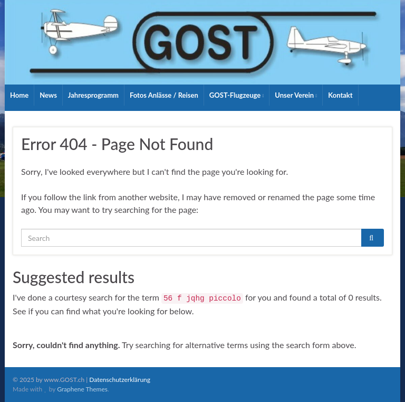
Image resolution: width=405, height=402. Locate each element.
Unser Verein (296, 95)
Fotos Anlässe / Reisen (164, 95)
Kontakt (340, 95)
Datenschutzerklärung (119, 380)
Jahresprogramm (93, 95)
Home (19, 95)
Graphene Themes (82, 389)
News (48, 95)
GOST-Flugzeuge (236, 95)
